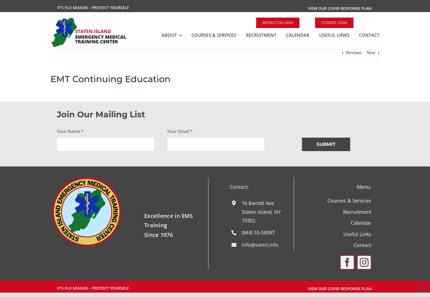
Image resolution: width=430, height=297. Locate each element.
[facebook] (347, 262)
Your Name (70, 131)
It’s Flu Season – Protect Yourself (93, 7)
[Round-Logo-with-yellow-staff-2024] (86, 179)
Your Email (180, 131)
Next (371, 52)
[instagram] (364, 262)
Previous (353, 52)
